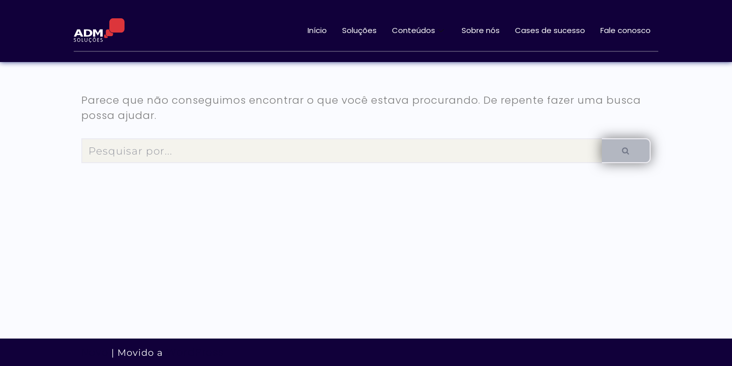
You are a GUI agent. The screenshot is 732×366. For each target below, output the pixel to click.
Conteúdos (419, 30)
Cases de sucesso (550, 30)
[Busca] (341, 150)
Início (317, 30)
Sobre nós (481, 30)
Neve (94, 352)
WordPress (195, 352)
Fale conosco (625, 30)
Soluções (359, 30)
